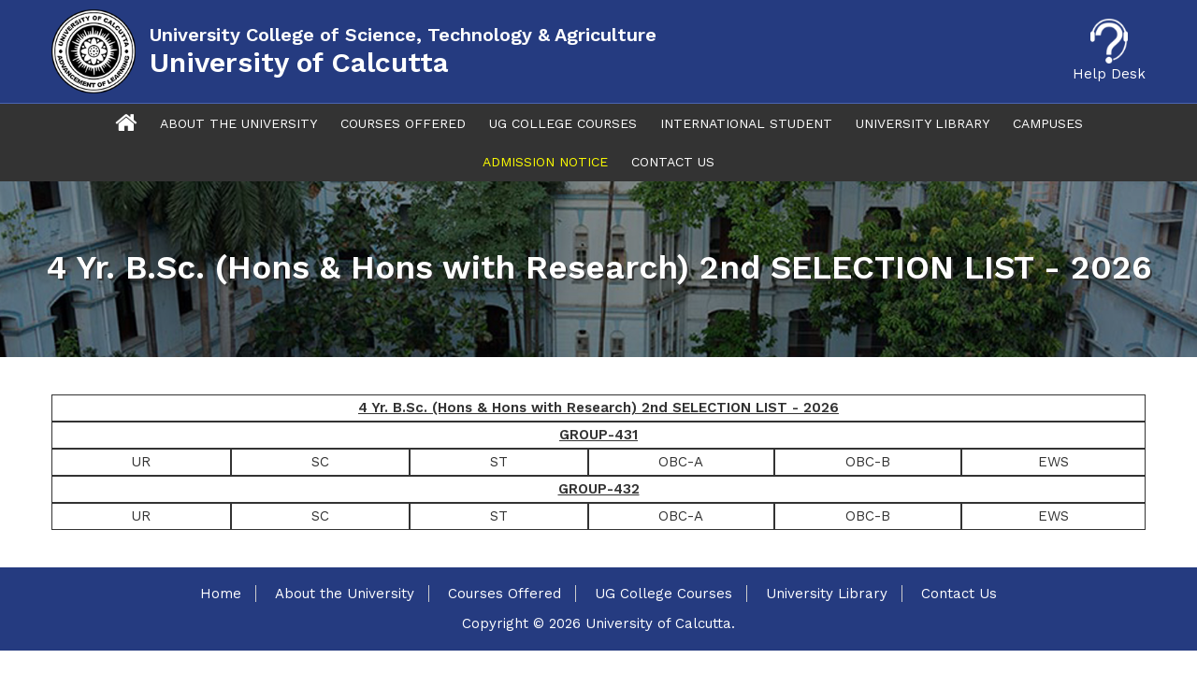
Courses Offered (403, 123)
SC (320, 461)
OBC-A (680, 461)
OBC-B (867, 461)
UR (141, 461)
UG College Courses (563, 123)
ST (499, 461)
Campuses (1048, 123)
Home (220, 593)
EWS (1053, 461)
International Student (746, 123)
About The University (238, 123)
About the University (344, 593)
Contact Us (672, 161)
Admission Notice (545, 161)
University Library (922, 123)
